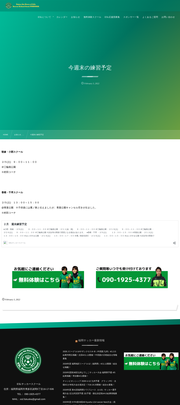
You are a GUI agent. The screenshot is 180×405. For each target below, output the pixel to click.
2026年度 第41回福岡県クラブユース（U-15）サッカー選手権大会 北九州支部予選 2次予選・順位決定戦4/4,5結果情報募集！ (90, 393)
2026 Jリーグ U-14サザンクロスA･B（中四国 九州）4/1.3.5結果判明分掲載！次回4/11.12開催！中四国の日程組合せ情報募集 (90, 355)
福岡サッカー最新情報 (91, 338)
